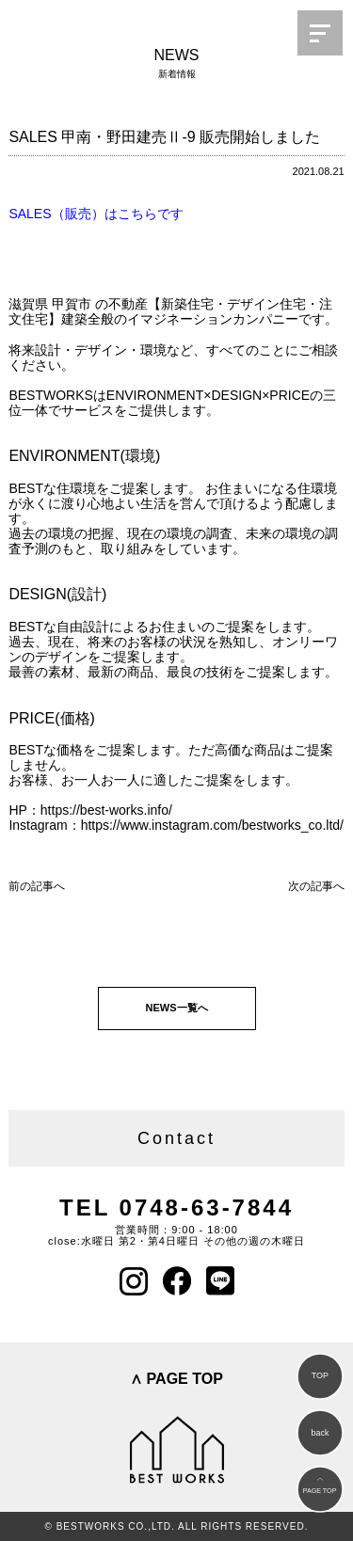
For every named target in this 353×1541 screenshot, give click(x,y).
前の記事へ (36, 886)
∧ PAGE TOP (176, 1379)
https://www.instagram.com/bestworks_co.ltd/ (212, 825)
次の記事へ (316, 886)
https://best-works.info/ (106, 810)
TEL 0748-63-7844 (176, 1207)
